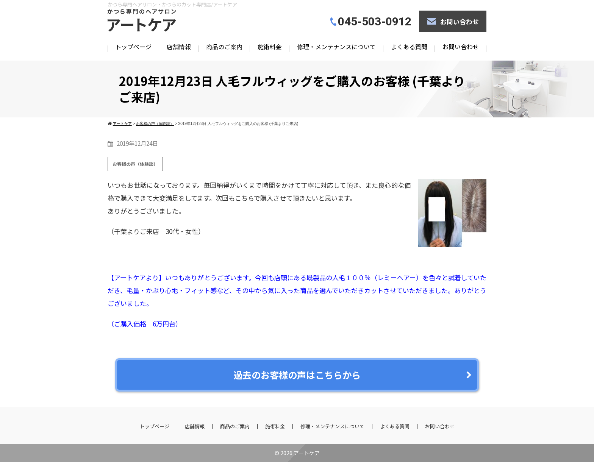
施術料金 (270, 46)
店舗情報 (179, 46)
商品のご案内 (224, 46)
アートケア (307, 453)
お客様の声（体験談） (135, 164)
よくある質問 (409, 46)
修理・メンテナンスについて (336, 46)
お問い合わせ (459, 21)
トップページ (133, 46)
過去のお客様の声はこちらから (297, 374)
